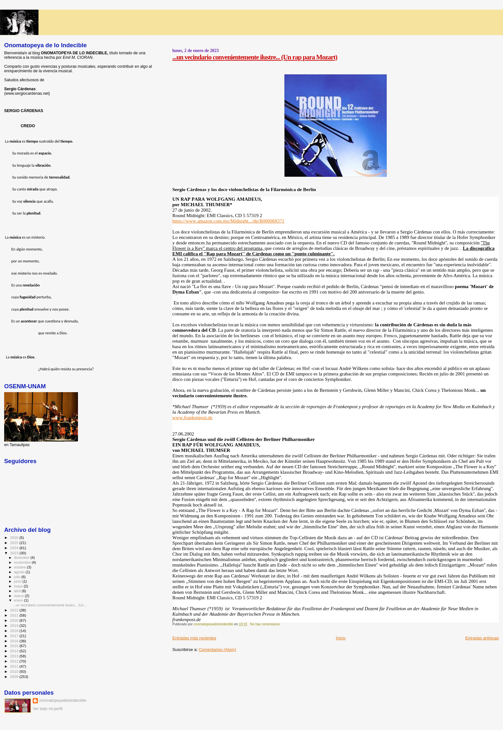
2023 (14, 553)
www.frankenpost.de (192, 417)
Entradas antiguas (482, 638)
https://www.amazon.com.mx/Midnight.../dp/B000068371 (228, 221)
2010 (14, 671)
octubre (20, 567)
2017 (14, 636)
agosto (20, 572)
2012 (14, 661)
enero (19, 600)
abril (18, 591)
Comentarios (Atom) (217, 649)
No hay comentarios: (266, 624)
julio (17, 577)
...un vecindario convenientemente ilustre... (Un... (50, 605)
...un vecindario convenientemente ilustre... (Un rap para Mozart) (254, 57)
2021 (14, 615)
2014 (14, 651)
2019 (14, 625)
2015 (14, 646)
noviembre (23, 562)
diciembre (22, 557)
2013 (14, 656)
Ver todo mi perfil (48, 709)
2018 (14, 631)
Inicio (340, 638)
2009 (14, 676)
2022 (14, 610)
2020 (14, 620)
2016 (14, 641)
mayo (19, 586)
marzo (19, 596)
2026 (14, 537)
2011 (14, 666)
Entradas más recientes (194, 638)
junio (18, 581)
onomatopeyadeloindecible (62, 700)
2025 (14, 543)
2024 (14, 548)
